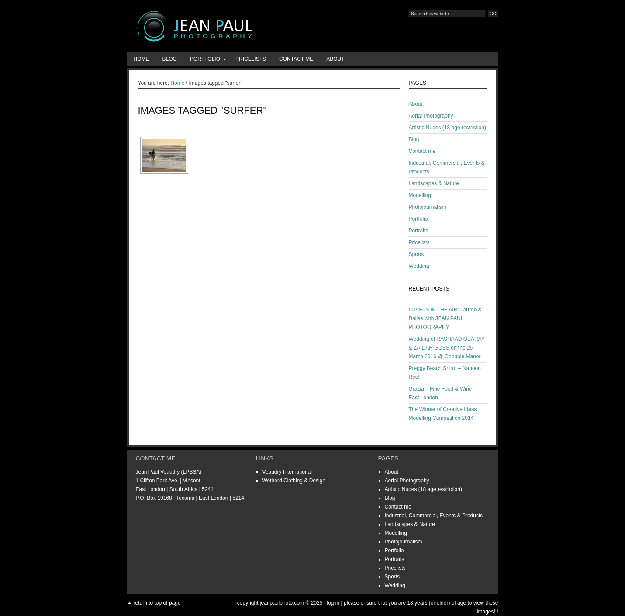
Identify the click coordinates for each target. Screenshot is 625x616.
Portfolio (205, 60)
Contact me (296, 59)
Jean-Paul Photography (214, 26)
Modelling (420, 195)
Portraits (418, 231)
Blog (169, 59)
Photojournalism (427, 207)
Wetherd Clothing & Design (294, 481)
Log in (333, 603)
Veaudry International (287, 472)
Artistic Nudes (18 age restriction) (447, 128)
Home (141, 59)
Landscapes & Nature (434, 183)
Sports (416, 254)
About (335, 59)
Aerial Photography (431, 116)
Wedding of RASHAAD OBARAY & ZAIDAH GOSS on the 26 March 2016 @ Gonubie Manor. (447, 348)
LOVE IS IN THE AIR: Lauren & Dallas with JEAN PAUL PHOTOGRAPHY (445, 318)
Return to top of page (157, 603)
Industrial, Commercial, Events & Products (434, 515)
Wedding (419, 266)
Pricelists (250, 59)
